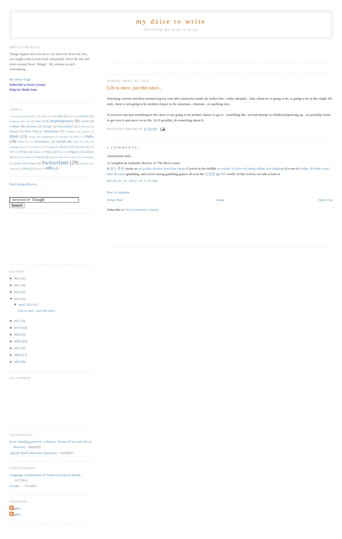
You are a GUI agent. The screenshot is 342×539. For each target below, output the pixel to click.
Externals (84, 126)
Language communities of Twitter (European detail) (44, 475)
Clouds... (15, 486)
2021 (17, 278)
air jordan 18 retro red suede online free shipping (250, 168)
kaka (75, 141)
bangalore (14, 121)
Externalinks (65, 126)
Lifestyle (36, 146)
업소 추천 (117, 168)
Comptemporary (60, 120)
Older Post (325, 200)
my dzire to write (171, 21)
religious (73, 152)
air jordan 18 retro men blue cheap (161, 168)
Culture (14, 126)
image (32, 136)
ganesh (85, 131)
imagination (47, 136)
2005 (17, 362)
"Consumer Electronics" (22, 116)
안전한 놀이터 (215, 174)
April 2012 (26, 304)
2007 (17, 348)
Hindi (14, 136)
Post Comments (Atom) (142, 210)
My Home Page (20, 79)
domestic (31, 126)
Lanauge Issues (18, 146)
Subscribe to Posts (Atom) (27, 85)
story (73, 157)
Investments (42, 141)
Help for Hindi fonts (23, 89)
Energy (47, 126)
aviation (84, 116)
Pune (60, 151)
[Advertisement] (168, 49)
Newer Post (115, 200)
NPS (11, 151)
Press (48, 152)
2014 (17, 292)
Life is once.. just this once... (134, 87)
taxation (85, 163)
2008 (17, 341)
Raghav (16, 508)
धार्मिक (49, 168)
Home (220, 200)
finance (13, 131)
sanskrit (88, 152)
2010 (17, 328)
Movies (64, 147)
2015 (17, 285)
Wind (26, 168)
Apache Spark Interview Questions (33, 453)
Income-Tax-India (70, 136)
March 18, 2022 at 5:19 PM (132, 181)
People (23, 152)
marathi (50, 146)
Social (40, 157)
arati (71, 116)
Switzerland (55, 162)
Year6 (37, 168)
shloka (27, 157)
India (89, 136)
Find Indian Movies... (24, 184)
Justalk (61, 141)
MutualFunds (82, 146)
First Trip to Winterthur (41, 131)
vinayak (13, 168)
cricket (85, 121)
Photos (36, 151)
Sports (62, 157)
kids (86, 141)
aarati (44, 116)
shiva (16, 157)
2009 (17, 334)
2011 (17, 321)
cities (38, 121)
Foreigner (70, 131)
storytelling (87, 157)
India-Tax (23, 141)
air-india (58, 116)
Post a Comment (118, 192)
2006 (17, 355)
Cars (27, 121)
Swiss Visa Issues (25, 163)
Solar (52, 157)
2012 (17, 299)
